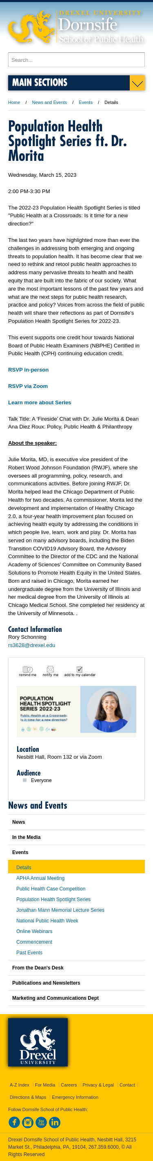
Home (14, 102)
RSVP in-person (28, 370)
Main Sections (39, 82)
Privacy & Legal (98, 1084)
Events (86, 102)
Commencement (34, 942)
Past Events (29, 953)
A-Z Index (19, 1084)
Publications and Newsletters (46, 983)
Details (23, 867)
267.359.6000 (104, 1147)
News (18, 822)
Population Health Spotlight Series (53, 899)
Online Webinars (34, 931)
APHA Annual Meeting (40, 878)
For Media (45, 1084)
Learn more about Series (39, 402)
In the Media (26, 837)
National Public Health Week (47, 921)
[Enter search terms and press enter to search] (76, 59)
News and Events (49, 102)
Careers (69, 1084)
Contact (127, 1084)
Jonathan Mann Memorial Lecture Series (60, 910)
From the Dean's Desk (38, 968)
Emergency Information (75, 1097)
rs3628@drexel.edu (31, 645)
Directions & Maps (28, 1097)
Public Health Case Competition (50, 889)
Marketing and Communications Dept (55, 998)
